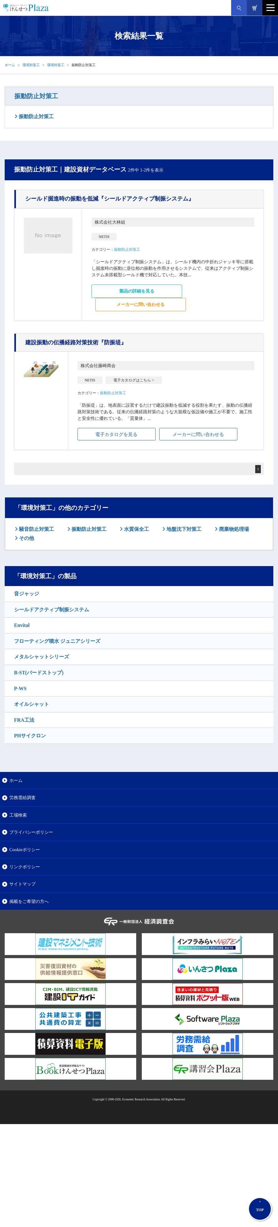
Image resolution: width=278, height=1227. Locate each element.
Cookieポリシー (24, 849)
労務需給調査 (22, 797)
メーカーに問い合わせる (141, 304)
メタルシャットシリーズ (41, 656)
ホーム (10, 65)
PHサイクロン (30, 735)
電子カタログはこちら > (133, 380)
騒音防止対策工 (36, 529)
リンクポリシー (24, 866)
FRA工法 (24, 720)
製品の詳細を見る (136, 291)
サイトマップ (22, 883)
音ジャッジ (26, 593)
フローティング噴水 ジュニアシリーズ (57, 641)
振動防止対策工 (36, 96)
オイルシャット (31, 704)
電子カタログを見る (116, 434)
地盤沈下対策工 (183, 529)
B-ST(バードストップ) (38, 672)
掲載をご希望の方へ (29, 901)
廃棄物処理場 (233, 529)
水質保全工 (136, 529)
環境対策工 (31, 65)
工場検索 (18, 814)
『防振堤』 (76, 342)
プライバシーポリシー (31, 832)
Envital (22, 625)
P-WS (20, 688)
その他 (26, 538)
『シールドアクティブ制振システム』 (109, 199)
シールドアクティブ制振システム (51, 609)
